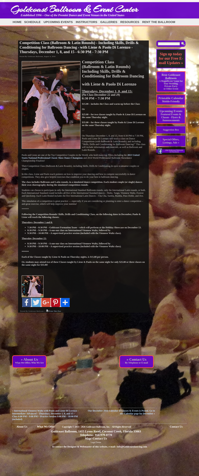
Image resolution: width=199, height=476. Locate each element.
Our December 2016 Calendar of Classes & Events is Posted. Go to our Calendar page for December (121, 412)
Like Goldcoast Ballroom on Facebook (174, 151)
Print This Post (55, 311)
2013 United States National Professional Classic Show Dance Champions (80, 156)
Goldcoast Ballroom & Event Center (74, 9)
